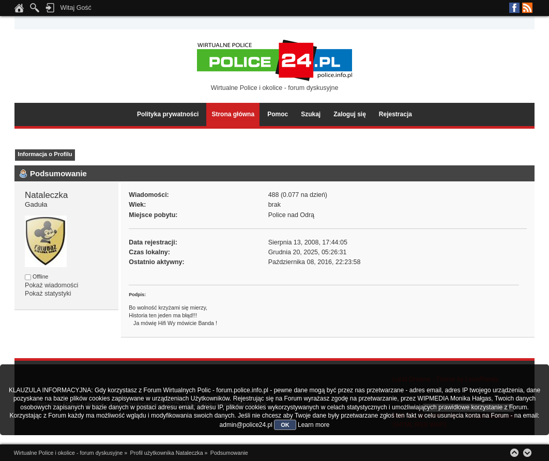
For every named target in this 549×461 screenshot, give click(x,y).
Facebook (514, 8)
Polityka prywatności (168, 114)
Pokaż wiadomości (51, 285)
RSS (527, 8)
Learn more (313, 424)
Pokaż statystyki (48, 293)
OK (285, 425)
